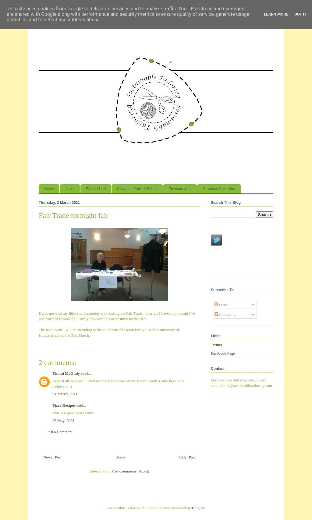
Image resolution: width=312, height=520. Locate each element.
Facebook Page (223, 353)
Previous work (179, 189)
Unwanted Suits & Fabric (137, 189)
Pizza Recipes (63, 405)
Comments (225, 314)
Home (49, 189)
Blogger (198, 508)
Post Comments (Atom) (130, 471)
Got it (300, 14)
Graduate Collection (219, 189)
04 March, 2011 (64, 393)
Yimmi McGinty (66, 373)
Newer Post (52, 457)
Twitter (216, 344)
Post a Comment (59, 432)
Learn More (276, 14)
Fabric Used (96, 189)
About (70, 189)
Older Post (187, 457)
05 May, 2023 (63, 420)
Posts (221, 304)
